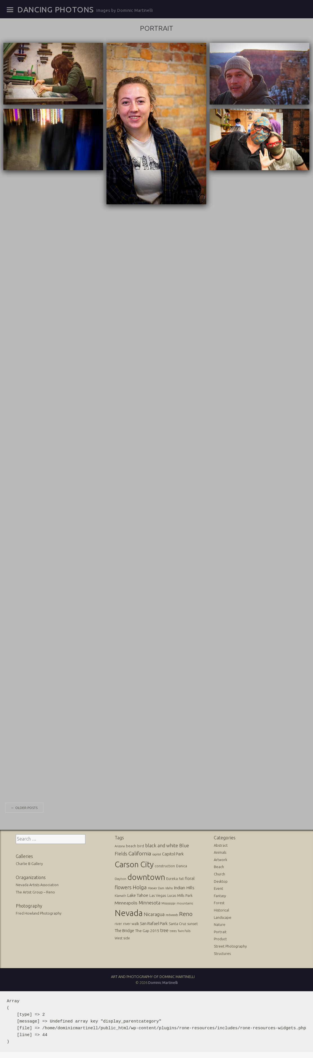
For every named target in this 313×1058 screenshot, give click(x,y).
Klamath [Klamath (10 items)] (120, 895)
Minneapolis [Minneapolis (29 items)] (126, 902)
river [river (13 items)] (118, 923)
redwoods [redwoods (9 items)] (172, 914)
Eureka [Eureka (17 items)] (172, 878)
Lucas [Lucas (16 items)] (171, 895)
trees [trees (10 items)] (173, 930)
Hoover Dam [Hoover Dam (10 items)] (156, 887)
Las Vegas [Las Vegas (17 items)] (157, 895)
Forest (219, 902)
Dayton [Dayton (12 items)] (120, 878)
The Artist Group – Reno (35, 891)
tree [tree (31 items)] (164, 929)
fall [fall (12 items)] (181, 878)
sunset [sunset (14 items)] (192, 923)
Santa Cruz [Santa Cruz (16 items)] (177, 923)
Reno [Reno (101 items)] (185, 913)
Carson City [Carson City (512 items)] (134, 863)
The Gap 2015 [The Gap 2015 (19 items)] (147, 930)
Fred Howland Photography (38, 912)
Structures (222, 953)
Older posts (24, 807)
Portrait (220, 931)
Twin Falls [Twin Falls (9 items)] (184, 930)
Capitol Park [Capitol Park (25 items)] (173, 853)
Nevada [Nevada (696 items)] (129, 912)
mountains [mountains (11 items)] (185, 902)
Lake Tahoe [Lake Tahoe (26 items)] (137, 894)
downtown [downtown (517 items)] (146, 876)
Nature (219, 924)
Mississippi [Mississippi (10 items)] (168, 902)
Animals (220, 851)
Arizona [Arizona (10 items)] (120, 845)
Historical (221, 909)
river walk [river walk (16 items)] (131, 923)
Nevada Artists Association (37, 884)
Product (220, 938)
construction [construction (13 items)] (165, 865)
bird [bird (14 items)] (140, 845)
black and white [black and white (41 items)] (161, 844)
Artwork (220, 859)
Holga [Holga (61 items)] (140, 887)
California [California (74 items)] (139, 853)
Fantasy (220, 895)
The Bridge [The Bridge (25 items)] (124, 929)
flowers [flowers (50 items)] (123, 887)
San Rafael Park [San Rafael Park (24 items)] (154, 922)
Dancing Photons (55, 9)
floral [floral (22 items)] (190, 877)
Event (218, 888)
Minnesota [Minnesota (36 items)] (149, 901)
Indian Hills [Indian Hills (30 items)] (184, 887)
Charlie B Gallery (29, 863)
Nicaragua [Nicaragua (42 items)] (154, 913)
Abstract (221, 844)
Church (219, 873)
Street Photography (230, 945)
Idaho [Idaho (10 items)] (169, 887)
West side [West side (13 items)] (122, 937)
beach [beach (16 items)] (131, 845)
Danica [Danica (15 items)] (181, 865)
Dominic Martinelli (163, 982)
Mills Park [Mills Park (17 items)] (185, 895)
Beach (219, 866)
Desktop (221, 880)
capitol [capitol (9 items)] (156, 853)
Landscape (222, 917)
